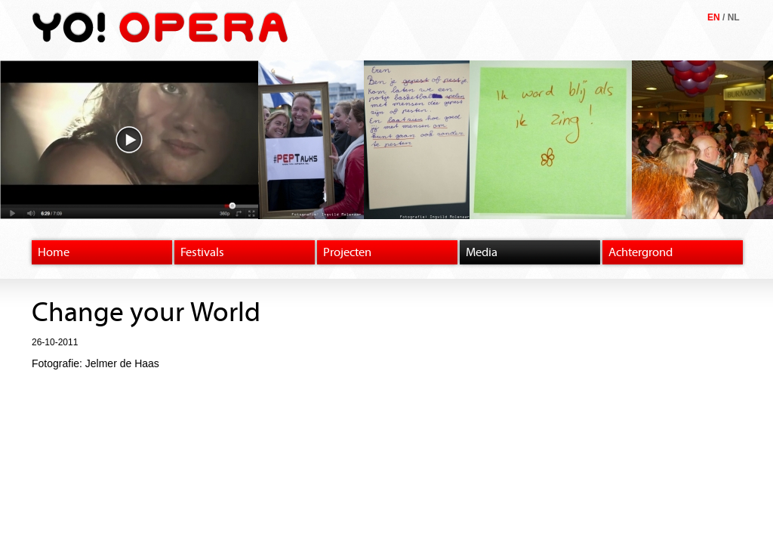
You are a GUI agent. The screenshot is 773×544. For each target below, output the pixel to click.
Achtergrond (640, 252)
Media (481, 252)
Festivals (202, 252)
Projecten (347, 252)
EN (713, 17)
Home (53, 252)
